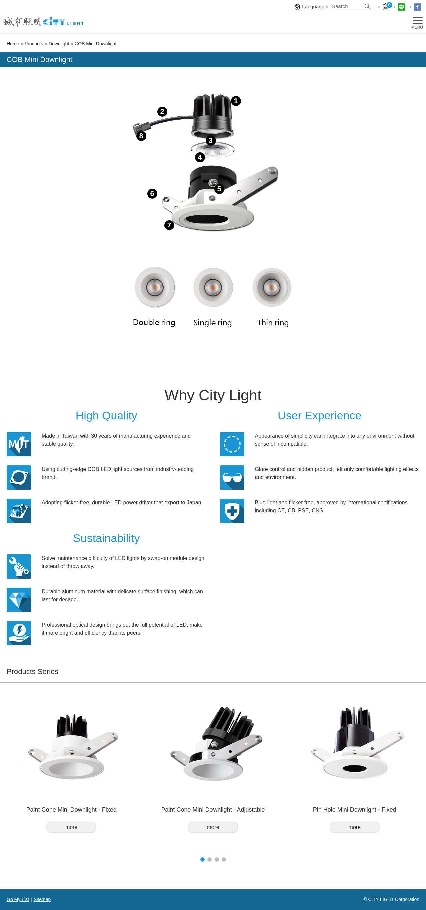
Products (34, 43)
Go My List (18, 899)
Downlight (59, 43)
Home (13, 43)
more (71, 827)
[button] (202, 859)
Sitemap (42, 899)
